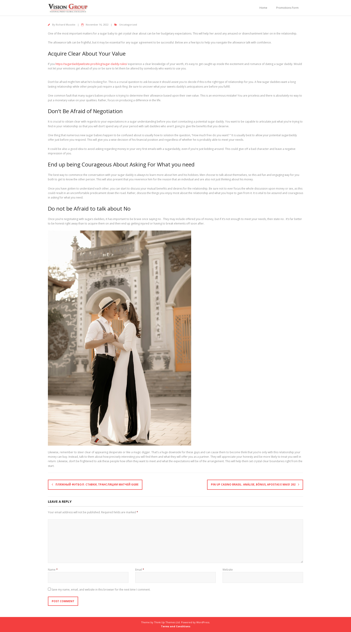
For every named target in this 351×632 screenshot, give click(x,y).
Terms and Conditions (175, 626)
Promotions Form (287, 8)
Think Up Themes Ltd (167, 622)
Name (53, 570)
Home (263, 8)
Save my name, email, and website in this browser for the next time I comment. (100, 589)
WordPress (202, 622)
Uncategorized (128, 24)
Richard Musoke (65, 24)
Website (228, 570)
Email (139, 570)
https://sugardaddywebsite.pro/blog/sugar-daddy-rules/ (91, 64)
